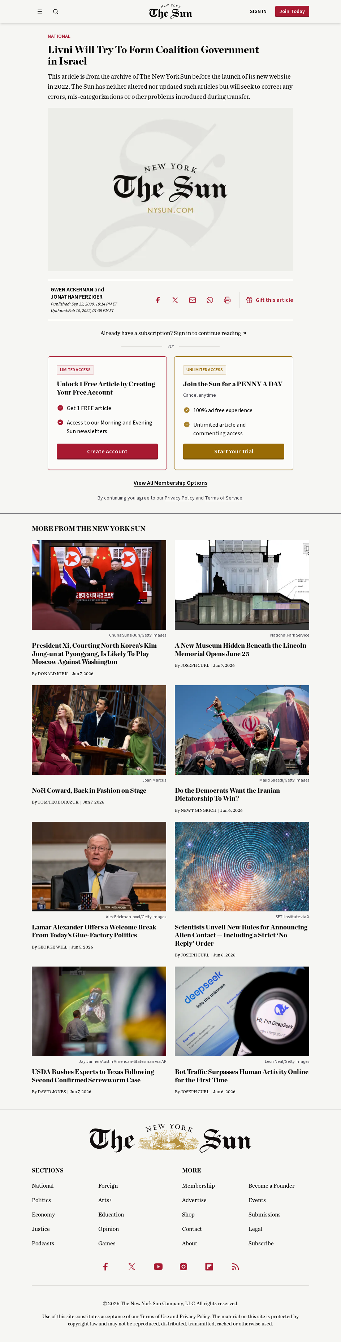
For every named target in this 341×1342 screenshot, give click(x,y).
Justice (41, 1229)
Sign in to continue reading (207, 333)
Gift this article (269, 300)
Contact (192, 1229)
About (189, 1243)
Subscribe (261, 1243)
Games (107, 1243)
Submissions (265, 1215)
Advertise (194, 1200)
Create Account (107, 452)
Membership (198, 1186)
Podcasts (43, 1243)
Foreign (108, 1186)
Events (257, 1200)
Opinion (108, 1229)
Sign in (258, 11)
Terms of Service (223, 498)
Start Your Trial (233, 452)
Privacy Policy (180, 498)
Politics (41, 1200)
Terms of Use (154, 1316)
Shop (188, 1215)
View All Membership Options (170, 483)
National (59, 37)
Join (292, 11)
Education (111, 1215)
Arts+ (105, 1200)
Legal (256, 1229)
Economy (43, 1215)
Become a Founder (272, 1186)
